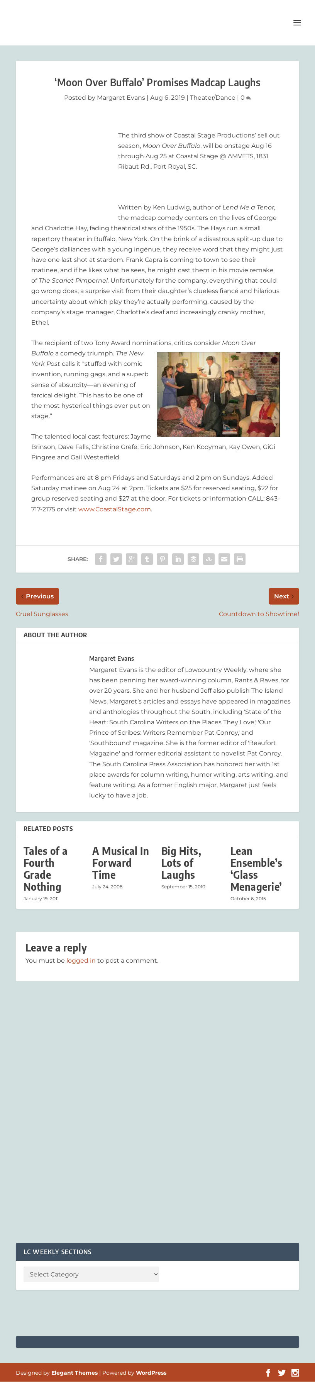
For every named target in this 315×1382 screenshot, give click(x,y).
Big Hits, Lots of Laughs (181, 863)
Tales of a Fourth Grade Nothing (46, 869)
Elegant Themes (74, 1373)
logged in (81, 961)
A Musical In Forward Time (120, 863)
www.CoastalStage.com (114, 509)
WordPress (151, 1373)
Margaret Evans (121, 98)
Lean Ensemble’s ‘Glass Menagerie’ (256, 869)
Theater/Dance (212, 98)
